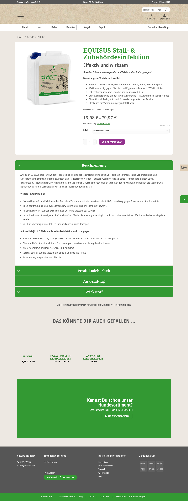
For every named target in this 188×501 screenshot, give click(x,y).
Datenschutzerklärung (71, 496)
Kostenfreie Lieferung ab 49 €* (28, 2)
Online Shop (103, 462)
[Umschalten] (19, 165)
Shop (30, 37)
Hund (37, 27)
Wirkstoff (59, 292)
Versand (101, 469)
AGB (91, 496)
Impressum (46, 496)
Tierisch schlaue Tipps (158, 27)
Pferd (22, 27)
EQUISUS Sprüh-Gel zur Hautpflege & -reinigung (60, 357)
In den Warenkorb (112, 141)
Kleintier (68, 27)
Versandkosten (103, 123)
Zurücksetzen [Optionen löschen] (165, 126)
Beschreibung (60, 165)
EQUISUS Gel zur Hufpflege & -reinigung (93, 357)
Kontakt (104, 496)
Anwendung (60, 281)
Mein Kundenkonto (105, 465)
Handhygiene (27, 356)
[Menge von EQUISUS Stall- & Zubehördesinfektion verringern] (85, 142)
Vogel (84, 27)
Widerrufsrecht (104, 472)
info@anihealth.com (27, 465)
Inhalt (86, 130)
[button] (19, 17)
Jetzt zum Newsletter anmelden (60, 477)
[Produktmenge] (90, 142)
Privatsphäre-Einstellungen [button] (131, 496)
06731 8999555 (163, 2)
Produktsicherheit (62, 271)
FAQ (99, 476)
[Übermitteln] (166, 9)
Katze (51, 27)
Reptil (99, 27)
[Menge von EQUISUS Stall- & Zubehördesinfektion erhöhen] (94, 142)
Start (20, 37)
